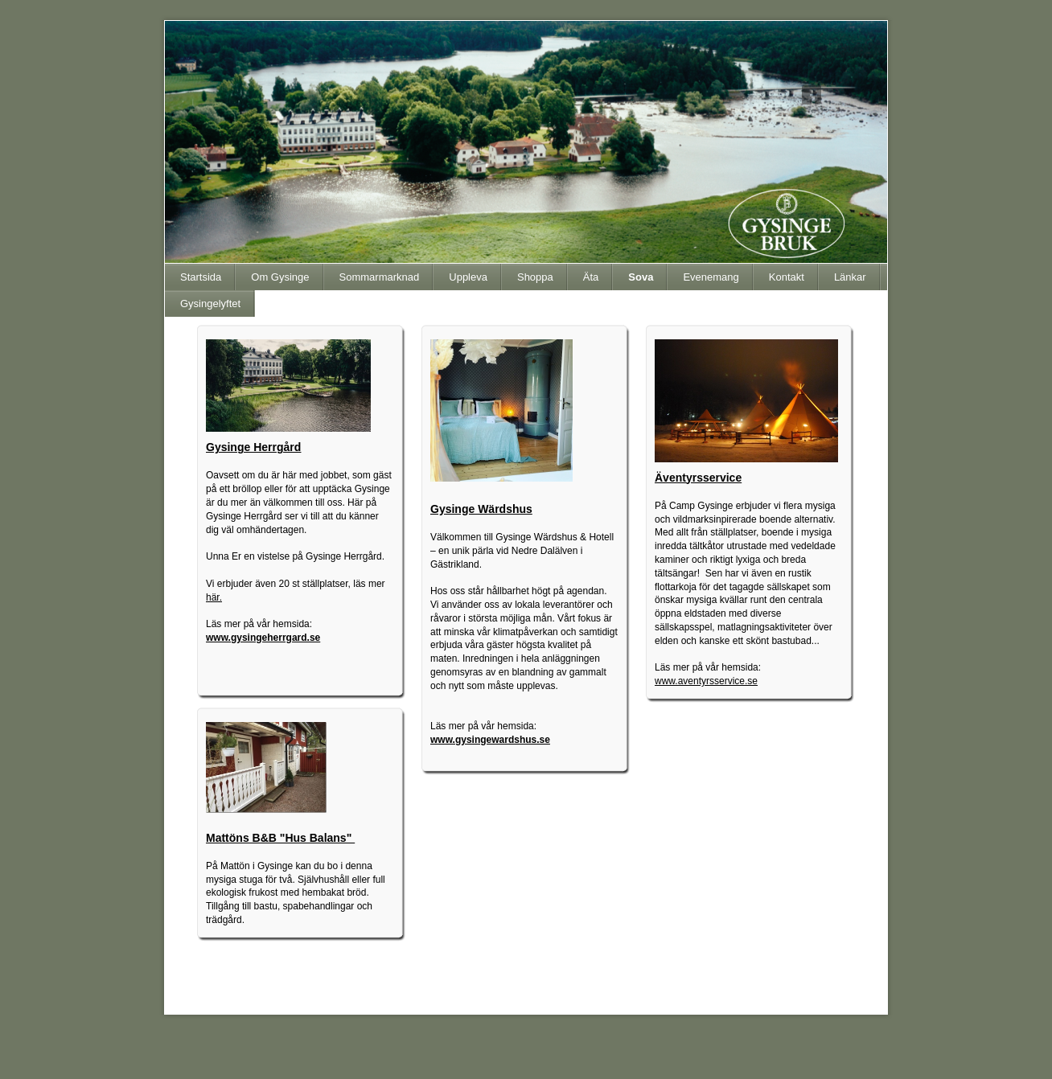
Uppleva (468, 277)
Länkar (850, 277)
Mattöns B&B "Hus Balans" (280, 837)
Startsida (200, 277)
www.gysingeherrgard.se (263, 637)
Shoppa (535, 277)
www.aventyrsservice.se (706, 681)
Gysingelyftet (210, 303)
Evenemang (710, 277)
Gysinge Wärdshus (481, 509)
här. (214, 597)
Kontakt (786, 277)
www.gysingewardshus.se (490, 739)
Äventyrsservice (698, 477)
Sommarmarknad (379, 277)
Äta (591, 277)
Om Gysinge (280, 277)
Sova (640, 277)
